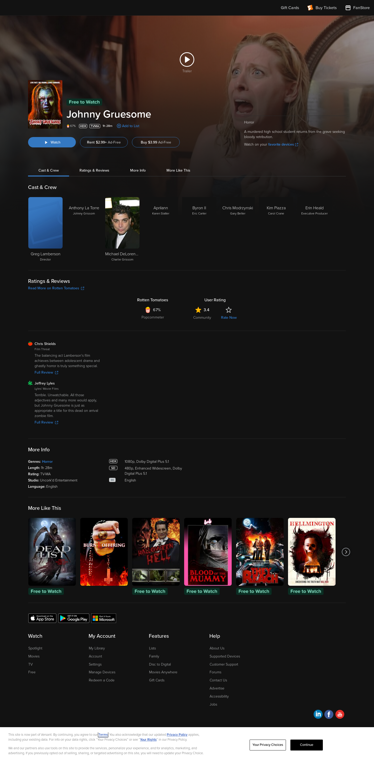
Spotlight (35, 648)
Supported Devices (225, 656)
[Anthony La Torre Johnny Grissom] (83, 229)
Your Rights (148, 740)
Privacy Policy (177, 735)
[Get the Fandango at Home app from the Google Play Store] (74, 618)
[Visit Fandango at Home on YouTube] (340, 715)
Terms (103, 735)
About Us (217, 648)
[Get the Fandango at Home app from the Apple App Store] (42, 618)
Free (32, 672)
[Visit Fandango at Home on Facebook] (329, 715)
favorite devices (283, 144)
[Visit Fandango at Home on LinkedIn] (318, 715)
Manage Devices (102, 672)
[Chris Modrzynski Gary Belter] (237, 229)
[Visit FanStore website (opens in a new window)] (357, 8)
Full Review (46, 372)
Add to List (130, 126)
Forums (215, 672)
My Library (97, 648)
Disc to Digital (160, 664)
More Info (138, 170)
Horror (47, 461)
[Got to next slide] (346, 552)
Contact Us (218, 680)
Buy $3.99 (156, 142)
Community (202, 317)
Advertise (217, 688)
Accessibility (219, 696)
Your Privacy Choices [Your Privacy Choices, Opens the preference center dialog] (267, 745)
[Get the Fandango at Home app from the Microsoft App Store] (103, 618)
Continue (306, 745)
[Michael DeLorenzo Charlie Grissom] (122, 229)
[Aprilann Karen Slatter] (160, 229)
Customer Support (224, 664)
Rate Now (229, 317)
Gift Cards (156, 680)
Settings (95, 664)
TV (30, 664)
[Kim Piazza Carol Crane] (276, 229)
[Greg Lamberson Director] (45, 229)
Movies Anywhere (163, 672)
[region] (187, 744)
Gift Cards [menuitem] (290, 7)
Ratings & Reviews (94, 170)
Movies (33, 656)
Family (154, 656)
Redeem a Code (102, 680)
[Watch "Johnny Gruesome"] (52, 142)
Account (95, 656)
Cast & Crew (48, 170)
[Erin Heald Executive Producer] (314, 229)
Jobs (213, 704)
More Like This (178, 170)
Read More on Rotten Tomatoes (56, 288)
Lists (152, 648)
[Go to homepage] (36, 8)
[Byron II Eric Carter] (199, 229)
